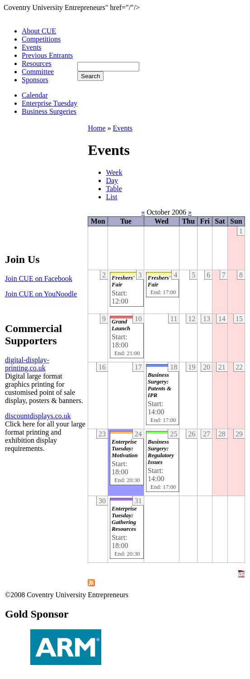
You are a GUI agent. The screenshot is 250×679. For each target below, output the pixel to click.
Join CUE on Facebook (38, 278)
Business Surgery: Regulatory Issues (161, 452)
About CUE (39, 31)
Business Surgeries (49, 111)
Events (32, 47)
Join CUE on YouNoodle (41, 294)
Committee (38, 71)
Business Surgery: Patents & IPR (159, 385)
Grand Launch (121, 325)
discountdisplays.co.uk (38, 416)
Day (112, 180)
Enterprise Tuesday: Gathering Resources (124, 519)
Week (114, 172)
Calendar (35, 95)
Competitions (41, 39)
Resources (37, 63)
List (111, 197)
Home (96, 128)
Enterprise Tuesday (49, 103)
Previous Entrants (47, 55)
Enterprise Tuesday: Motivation (125, 449)
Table (114, 188)
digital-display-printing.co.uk (27, 364)
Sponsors (35, 80)
